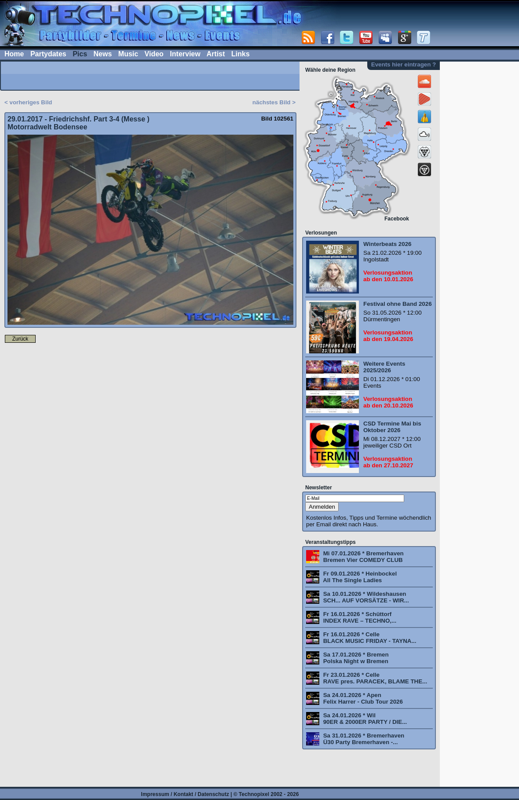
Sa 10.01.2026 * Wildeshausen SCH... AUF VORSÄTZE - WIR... (365, 597)
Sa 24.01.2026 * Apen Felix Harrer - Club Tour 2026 (362, 698)
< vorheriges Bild (28, 102)
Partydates (48, 54)
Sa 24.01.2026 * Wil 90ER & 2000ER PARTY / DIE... (364, 718)
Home (14, 54)
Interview (185, 54)
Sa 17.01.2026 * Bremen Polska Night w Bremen (355, 657)
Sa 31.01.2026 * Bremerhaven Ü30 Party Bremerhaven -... (363, 738)
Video (154, 54)
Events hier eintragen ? (403, 64)
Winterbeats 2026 (387, 244)
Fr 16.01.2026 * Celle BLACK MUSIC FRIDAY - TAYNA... (369, 637)
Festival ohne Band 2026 (397, 304)
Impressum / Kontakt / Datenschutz (185, 794)
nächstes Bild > (274, 102)
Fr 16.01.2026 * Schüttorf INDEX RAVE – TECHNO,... (359, 617)
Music (128, 54)
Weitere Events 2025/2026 (384, 367)
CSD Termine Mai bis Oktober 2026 (392, 426)
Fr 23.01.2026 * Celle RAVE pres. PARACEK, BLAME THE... (374, 678)
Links (240, 54)
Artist (216, 54)
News (103, 54)
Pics (80, 54)
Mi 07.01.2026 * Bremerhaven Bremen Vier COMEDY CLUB (363, 556)
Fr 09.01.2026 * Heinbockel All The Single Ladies (359, 576)
